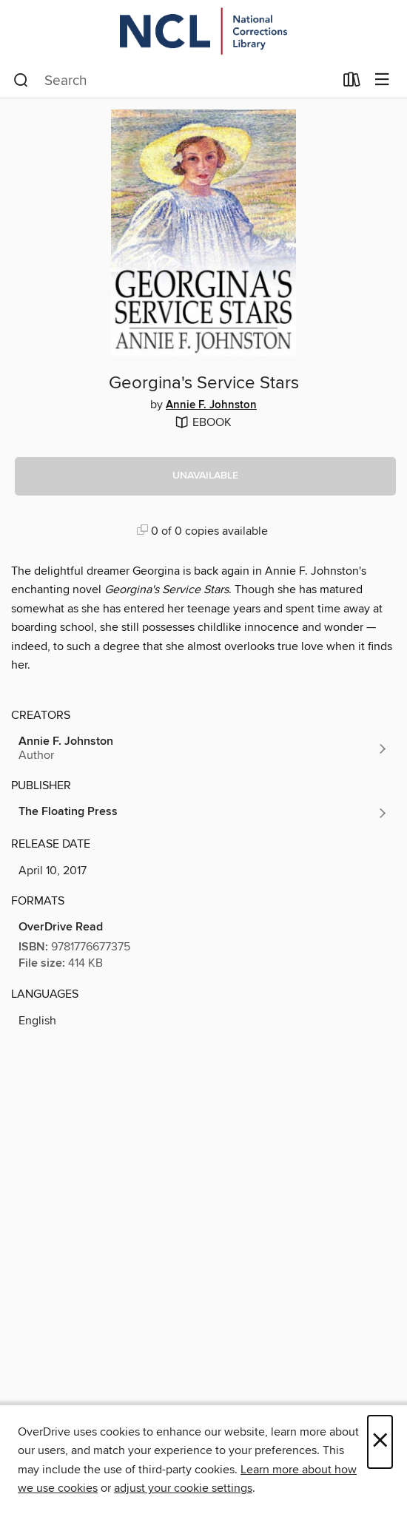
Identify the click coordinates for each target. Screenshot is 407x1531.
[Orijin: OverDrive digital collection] (203, 31)
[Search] (21, 80)
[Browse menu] (382, 80)
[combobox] (173, 80)
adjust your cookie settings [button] (183, 1488)
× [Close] (380, 1442)
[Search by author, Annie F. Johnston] (203, 748)
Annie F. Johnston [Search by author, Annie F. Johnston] (211, 405)
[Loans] (352, 83)
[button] (205, 476)
